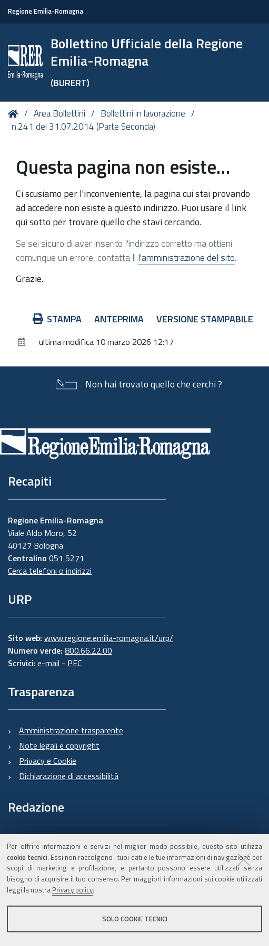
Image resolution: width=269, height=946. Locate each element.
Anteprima (119, 319)
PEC (74, 663)
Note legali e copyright (59, 745)
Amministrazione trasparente (71, 730)
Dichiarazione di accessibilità (68, 776)
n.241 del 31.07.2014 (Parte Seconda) (83, 126)
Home (15, 113)
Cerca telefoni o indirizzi (50, 570)
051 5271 (66, 558)
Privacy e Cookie (47, 760)
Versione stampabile (204, 319)
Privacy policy (72, 890)
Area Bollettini (59, 113)
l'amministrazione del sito (186, 257)
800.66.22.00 (88, 650)
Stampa (57, 319)
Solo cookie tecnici (134, 918)
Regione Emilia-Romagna (45, 11)
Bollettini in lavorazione (143, 113)
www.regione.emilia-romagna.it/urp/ (108, 638)
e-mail (48, 663)
